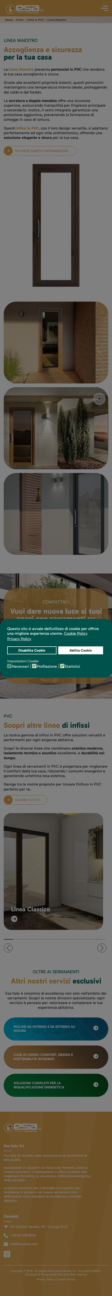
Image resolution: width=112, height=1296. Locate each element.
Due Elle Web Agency (72, 1274)
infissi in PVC (27, 128)
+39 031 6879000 (23, 1235)
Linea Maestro (21, 69)
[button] (8, 948)
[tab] (8, 939)
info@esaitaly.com (24, 1244)
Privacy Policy (46, 1279)
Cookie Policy (66, 1279)
